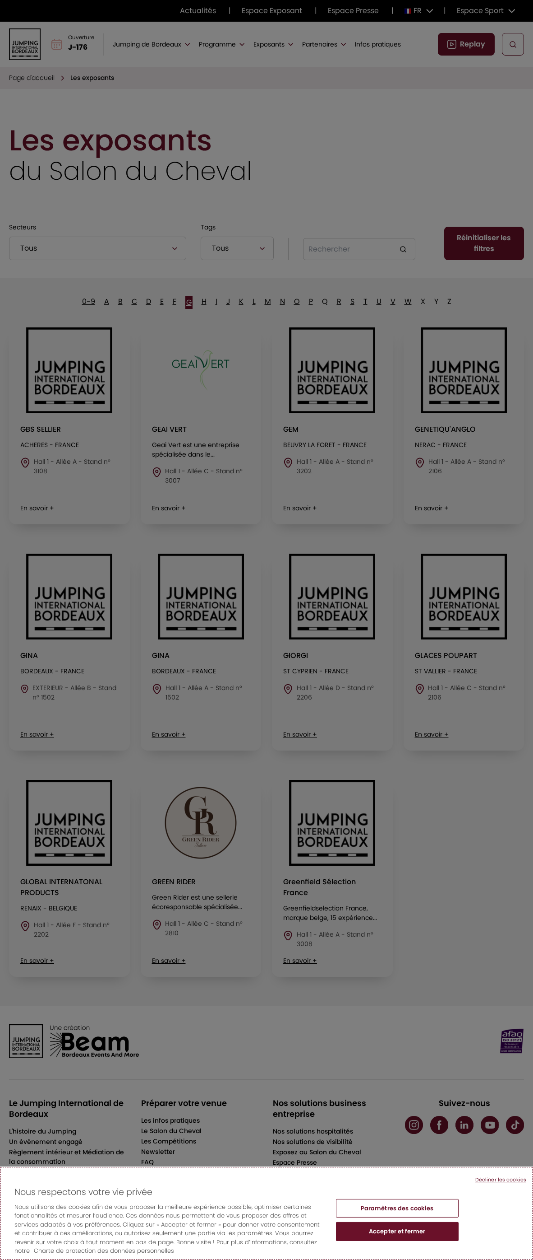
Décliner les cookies (500, 1190)
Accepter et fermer (397, 1241)
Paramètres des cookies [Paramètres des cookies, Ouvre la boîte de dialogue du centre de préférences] (397, 1218)
